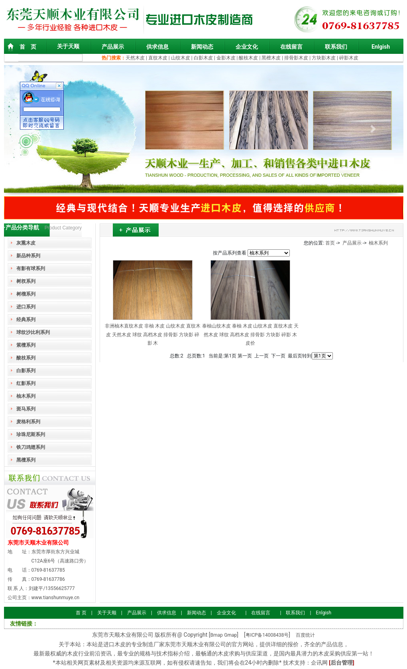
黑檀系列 (25, 460)
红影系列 (25, 383)
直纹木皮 (157, 58)
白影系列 (25, 370)
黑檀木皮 (271, 58)
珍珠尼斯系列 (30, 434)
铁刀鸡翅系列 (30, 447)
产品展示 (113, 46)
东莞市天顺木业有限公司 (38, 542)
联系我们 (336, 46)
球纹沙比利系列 (33, 332)
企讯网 (319, 662)
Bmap (216, 635)
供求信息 (157, 46)
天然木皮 (136, 58)
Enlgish (381, 46)
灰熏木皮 (25, 243)
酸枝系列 (25, 358)
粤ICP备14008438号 (267, 635)
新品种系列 (28, 256)
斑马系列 (25, 409)
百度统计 (305, 635)
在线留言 (291, 46)
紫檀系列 (25, 345)
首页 (330, 243)
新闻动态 (202, 46)
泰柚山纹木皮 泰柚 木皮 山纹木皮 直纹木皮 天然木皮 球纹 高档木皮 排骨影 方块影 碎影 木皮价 (250, 334)
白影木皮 (203, 58)
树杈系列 (25, 281)
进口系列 (25, 307)
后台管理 (341, 662)
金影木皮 (226, 58)
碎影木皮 (348, 58)
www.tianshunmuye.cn (55, 597)
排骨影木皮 (296, 58)
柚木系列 (25, 396)
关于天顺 (68, 46)
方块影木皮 (324, 58)
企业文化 (247, 46)
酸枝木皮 (249, 58)
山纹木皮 (180, 58)
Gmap (230, 635)
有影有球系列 (30, 268)
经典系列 (25, 319)
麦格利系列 (28, 421)
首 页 (28, 46)
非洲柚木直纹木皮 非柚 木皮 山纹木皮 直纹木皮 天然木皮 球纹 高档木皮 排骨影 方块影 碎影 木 (153, 334)
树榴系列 (25, 294)
